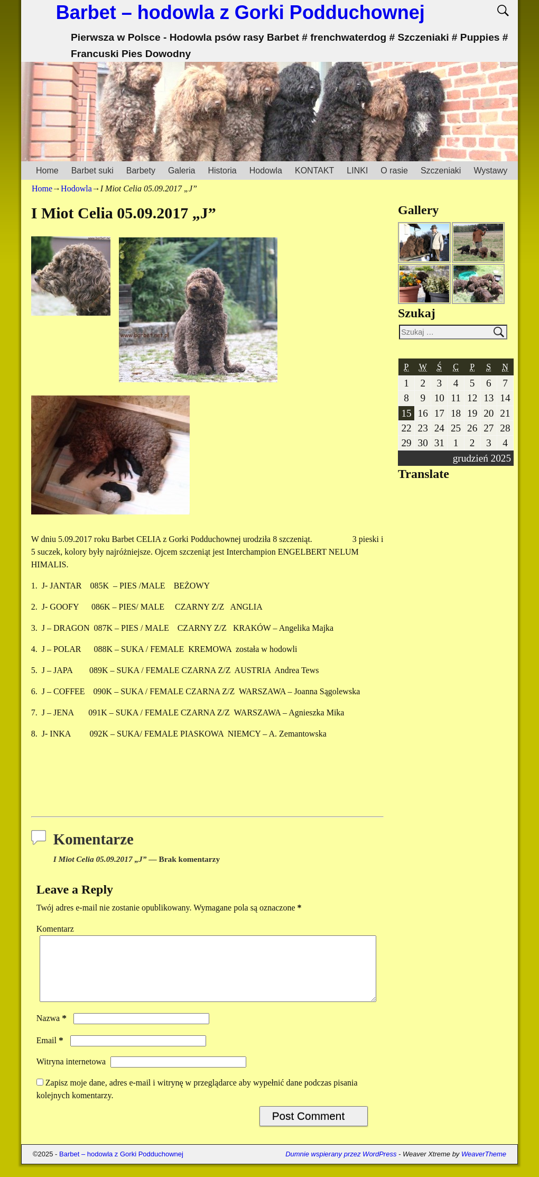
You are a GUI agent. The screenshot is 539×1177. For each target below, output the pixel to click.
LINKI (357, 170)
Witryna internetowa (71, 1074)
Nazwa (52, 1030)
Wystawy (490, 170)
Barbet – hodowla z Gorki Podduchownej (240, 12)
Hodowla (265, 170)
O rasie (394, 170)
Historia (222, 170)
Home (47, 170)
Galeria (182, 170)
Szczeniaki (441, 170)
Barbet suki (92, 170)
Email (51, 1053)
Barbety (140, 170)
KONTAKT (314, 170)
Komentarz (55, 928)
